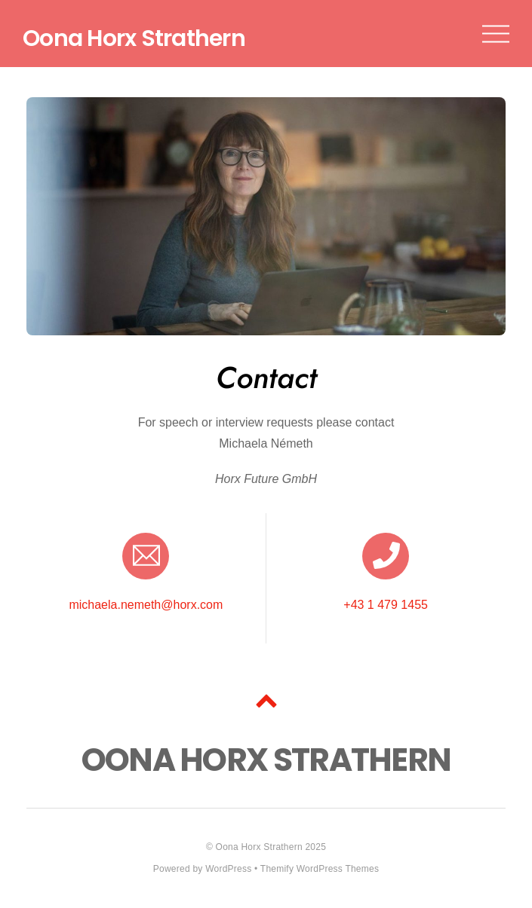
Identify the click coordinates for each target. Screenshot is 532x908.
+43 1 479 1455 (385, 604)
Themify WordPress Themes (319, 869)
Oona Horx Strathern (259, 847)
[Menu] (495, 33)
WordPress (228, 869)
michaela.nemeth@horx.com (146, 604)
